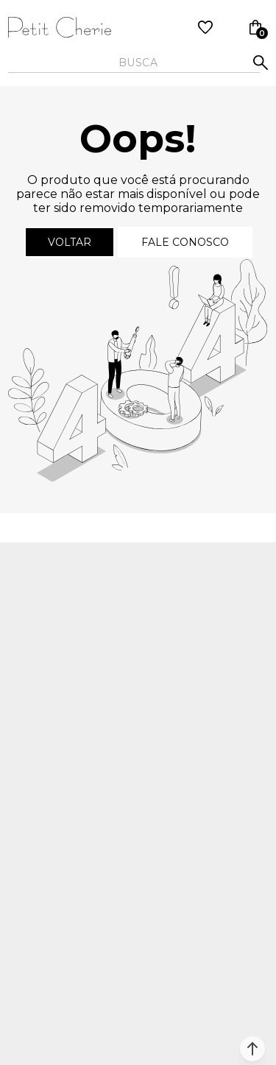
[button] (252, 1048)
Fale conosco (185, 242)
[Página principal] (59, 27)
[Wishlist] (205, 27)
